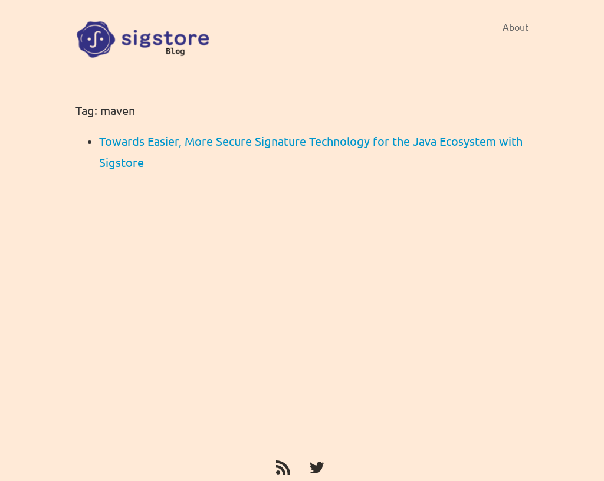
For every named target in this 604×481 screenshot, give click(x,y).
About (515, 27)
